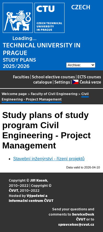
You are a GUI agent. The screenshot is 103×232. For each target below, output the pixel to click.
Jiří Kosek (38, 180)
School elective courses (53, 76)
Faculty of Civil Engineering (54, 93)
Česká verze (87, 81)
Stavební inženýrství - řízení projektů (49, 158)
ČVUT (13, 190)
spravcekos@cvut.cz (76, 224)
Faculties (21, 76)
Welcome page (14, 93)
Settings (62, 81)
